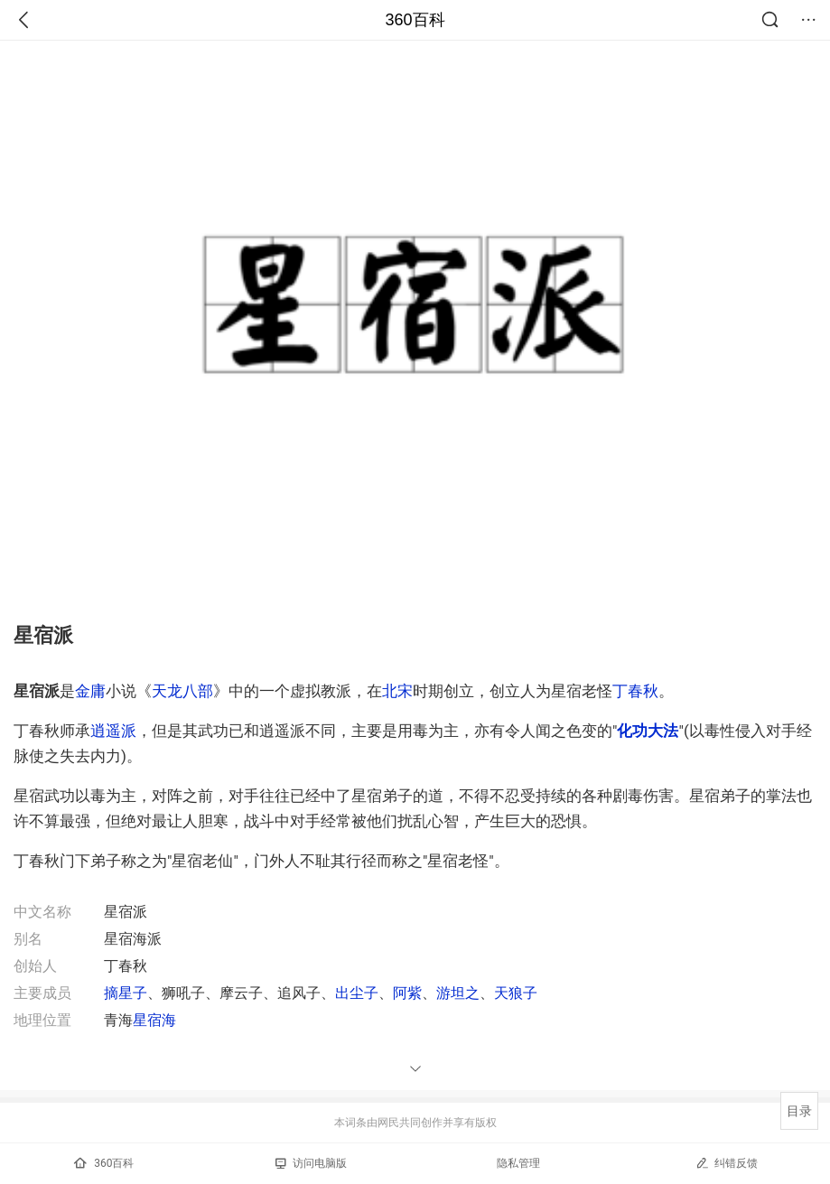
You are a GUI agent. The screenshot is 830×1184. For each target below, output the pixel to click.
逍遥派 (113, 731)
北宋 (397, 691)
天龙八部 (182, 691)
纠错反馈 (726, 1163)
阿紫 (407, 993)
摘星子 (125, 993)
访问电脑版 (311, 1163)
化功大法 (647, 731)
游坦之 (458, 993)
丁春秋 (635, 691)
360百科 (414, 20)
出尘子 (356, 993)
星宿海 (154, 1020)
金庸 (90, 691)
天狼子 (515, 993)
